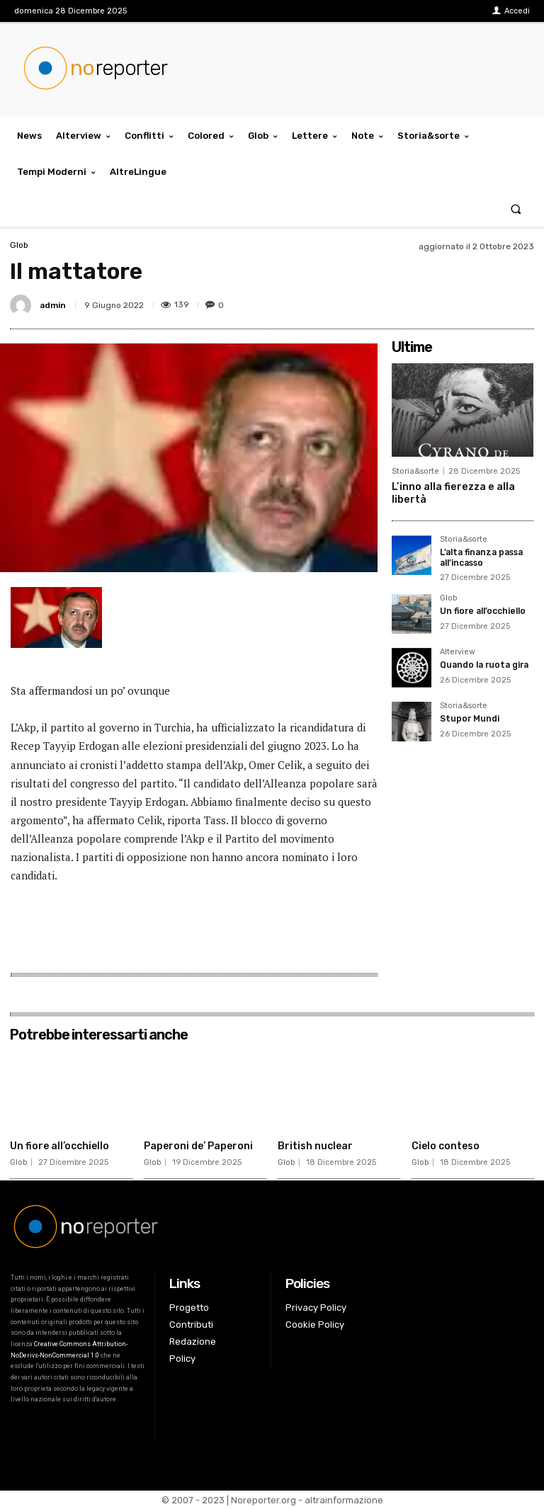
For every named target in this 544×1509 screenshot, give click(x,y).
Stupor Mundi (469, 717)
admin (53, 305)
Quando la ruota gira (484, 663)
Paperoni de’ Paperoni (198, 1146)
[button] (516, 208)
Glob (19, 245)
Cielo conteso (446, 1146)
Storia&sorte (415, 471)
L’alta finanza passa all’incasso (482, 556)
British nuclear (315, 1146)
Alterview (457, 651)
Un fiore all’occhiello (483, 610)
